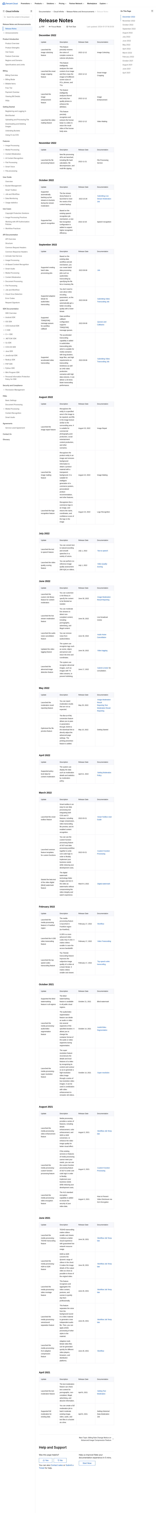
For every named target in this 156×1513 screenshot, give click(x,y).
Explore (104, 3)
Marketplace (92, 3)
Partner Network (76, 3)
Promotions (26, 3)
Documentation (45, 12)
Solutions (51, 3)
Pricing (63, 3)
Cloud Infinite (59, 12)
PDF (41, 27)
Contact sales (57, 1501)
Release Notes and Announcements (80, 12)
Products (39, 3)
